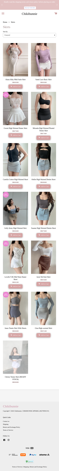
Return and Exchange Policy (11, 427)
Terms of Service (8, 430)
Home (5, 22)
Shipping (5, 424)
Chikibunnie (29, 14)
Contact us (6, 421)
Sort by (5, 31)
